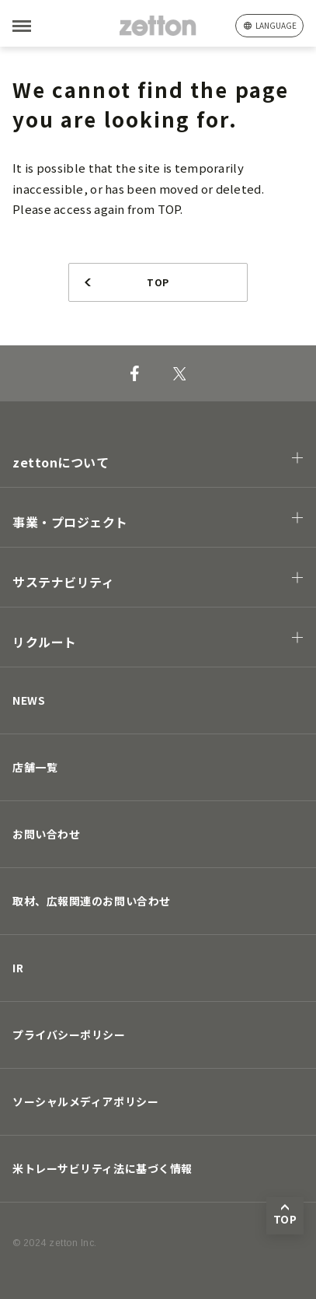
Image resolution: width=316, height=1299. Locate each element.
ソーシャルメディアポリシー (85, 1101)
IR (17, 967)
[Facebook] (134, 373)
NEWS (28, 700)
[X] (179, 373)
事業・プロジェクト (70, 522)
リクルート (44, 641)
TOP (157, 282)
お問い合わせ (46, 834)
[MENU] (46, 26)
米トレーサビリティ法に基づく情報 (102, 1168)
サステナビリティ (63, 581)
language (276, 25)
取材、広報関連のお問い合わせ (91, 901)
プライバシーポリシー (69, 1034)
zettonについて (60, 462)
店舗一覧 (34, 767)
